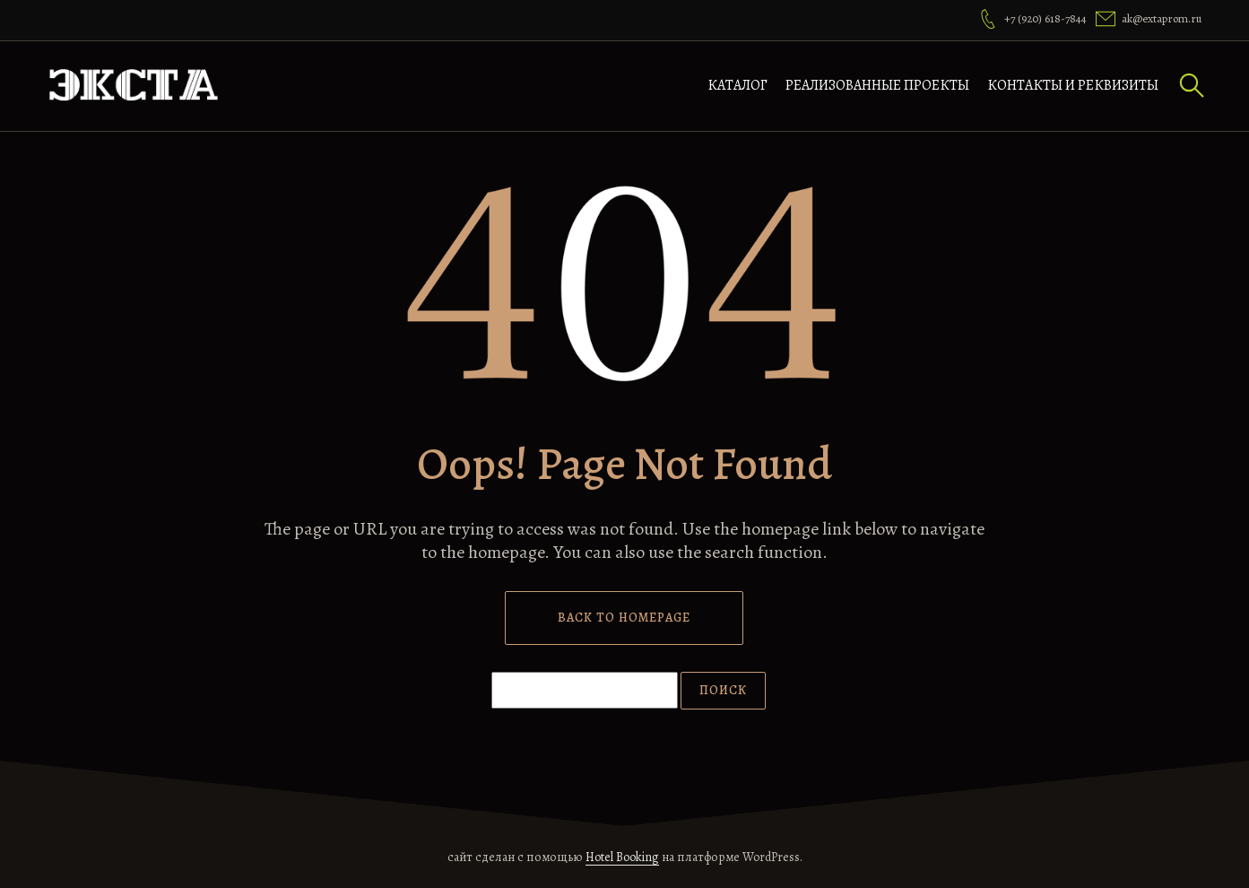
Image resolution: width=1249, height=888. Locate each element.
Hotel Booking (622, 857)
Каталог (737, 85)
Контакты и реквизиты (1072, 85)
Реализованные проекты (877, 85)
